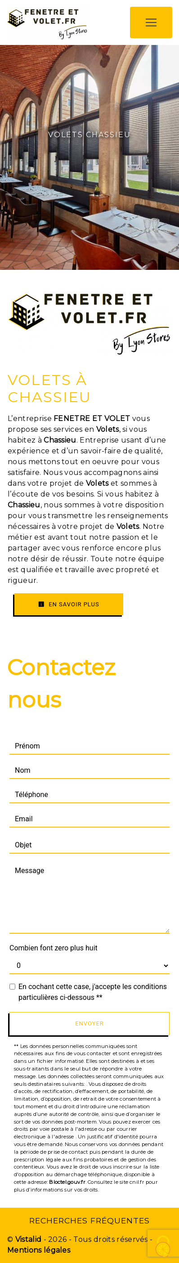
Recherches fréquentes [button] (89, 1220)
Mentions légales (38, 1250)
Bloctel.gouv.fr (67, 1182)
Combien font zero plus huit (53, 948)
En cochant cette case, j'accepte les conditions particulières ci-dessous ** (92, 992)
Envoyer (89, 1023)
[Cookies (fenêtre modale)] (163, 1247)
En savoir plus (68, 604)
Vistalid (28, 1239)
